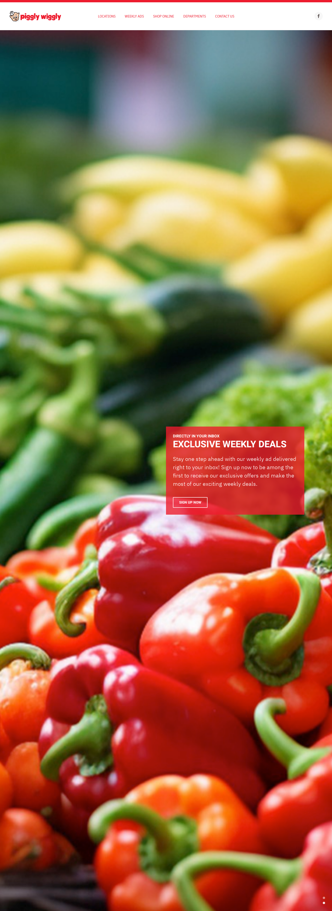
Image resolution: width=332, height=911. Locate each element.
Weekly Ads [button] (134, 16)
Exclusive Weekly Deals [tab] (324, 903)
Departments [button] (194, 16)
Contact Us (224, 16)
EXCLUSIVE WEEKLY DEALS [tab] (324, 898)
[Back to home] (35, 16)
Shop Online (163, 16)
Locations (107, 16)
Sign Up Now (190, 502)
